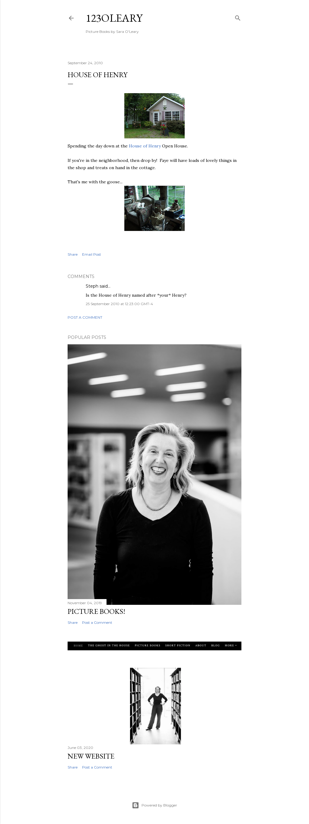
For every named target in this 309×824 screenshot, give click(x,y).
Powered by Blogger (154, 805)
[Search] (237, 17)
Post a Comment (85, 317)
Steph (92, 286)
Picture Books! (96, 611)
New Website (91, 756)
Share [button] (73, 254)
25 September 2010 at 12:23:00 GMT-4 (119, 304)
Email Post (91, 254)
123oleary (114, 18)
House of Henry (145, 146)
